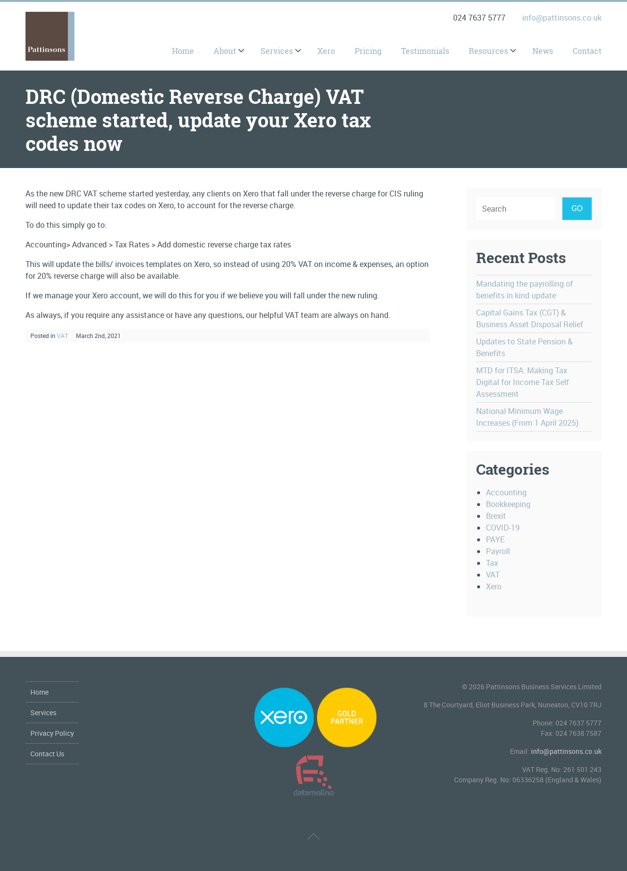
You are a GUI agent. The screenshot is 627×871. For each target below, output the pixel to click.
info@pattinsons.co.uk (562, 17)
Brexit (496, 515)
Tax (492, 562)
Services (277, 51)
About (225, 51)
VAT (62, 335)
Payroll (498, 551)
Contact (587, 51)
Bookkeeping (508, 504)
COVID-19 (503, 527)
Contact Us (47, 753)
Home (183, 51)
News (542, 51)
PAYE (495, 539)
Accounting (506, 492)
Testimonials (425, 51)
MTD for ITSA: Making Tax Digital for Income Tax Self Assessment (522, 382)
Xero (326, 51)
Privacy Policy (52, 733)
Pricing (368, 51)
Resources (488, 51)
